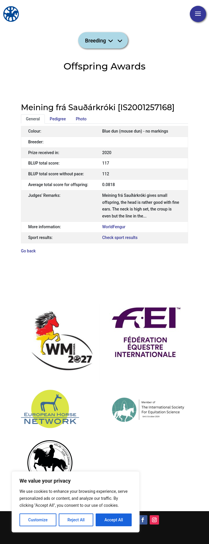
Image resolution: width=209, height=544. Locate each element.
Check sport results (119, 237)
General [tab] (33, 119)
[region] (76, 501)
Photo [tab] (81, 119)
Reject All (76, 520)
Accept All (113, 520)
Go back (28, 251)
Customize (38, 520)
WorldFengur (113, 226)
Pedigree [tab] (58, 119)
